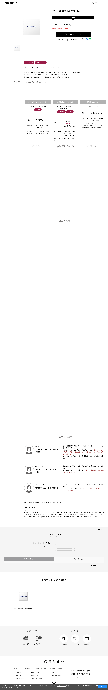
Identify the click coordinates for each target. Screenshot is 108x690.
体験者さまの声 (33, 82)
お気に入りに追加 (62, 39)
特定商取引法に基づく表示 (39, 668)
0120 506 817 (82, 674)
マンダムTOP (18, 672)
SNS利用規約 (35, 675)
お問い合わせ (52, 668)
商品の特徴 (17, 82)
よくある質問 (27, 668)
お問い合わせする (75, 39)
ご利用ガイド (17, 668)
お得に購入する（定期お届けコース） (65, 146)
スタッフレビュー (79, 559)
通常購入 (73, 17)
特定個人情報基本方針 (20, 678)
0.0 (48, 543)
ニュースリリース (57, 672)
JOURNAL (86, 3)
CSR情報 (60, 668)
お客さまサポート (36, 672)
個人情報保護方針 (57, 675)
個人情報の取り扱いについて (39, 678)
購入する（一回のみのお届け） (38, 146)
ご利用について (18, 675)
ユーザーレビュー (28, 559)
